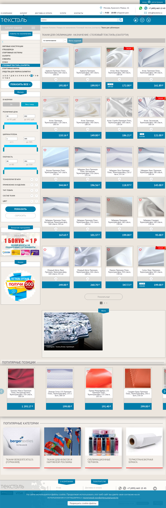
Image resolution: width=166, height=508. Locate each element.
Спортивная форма (10, 68)
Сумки (5, 62)
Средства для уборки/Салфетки (16, 71)
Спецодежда (8, 49)
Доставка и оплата (43, 13)
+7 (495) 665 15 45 (157, 8)
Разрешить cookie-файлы (83, 503)
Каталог (23, 13)
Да (11, 104)
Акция (128, 48)
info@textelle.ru (155, 13)
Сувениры (6, 59)
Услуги (63, 13)
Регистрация (157, 2)
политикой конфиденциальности (100, 497)
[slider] (3, 127)
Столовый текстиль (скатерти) (16, 65)
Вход (144, 2)
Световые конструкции (12, 46)
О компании (6, 13)
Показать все (21, 84)
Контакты (78, 13)
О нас (58, 487)
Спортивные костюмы (12, 52)
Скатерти (6, 56)
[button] (165, 391)
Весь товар (29, 104)
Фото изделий (75, 40)
